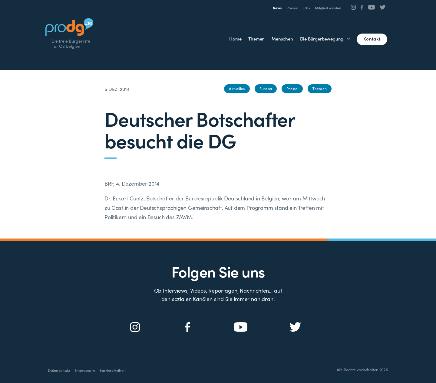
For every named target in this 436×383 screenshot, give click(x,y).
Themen (256, 38)
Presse (292, 7)
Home (235, 38)
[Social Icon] (353, 7)
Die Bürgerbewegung (322, 38)
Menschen (282, 38)
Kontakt (371, 38)
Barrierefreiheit (112, 370)
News (277, 7)
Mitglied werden (328, 7)
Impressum (84, 370)
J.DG (306, 7)
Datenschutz (59, 370)
